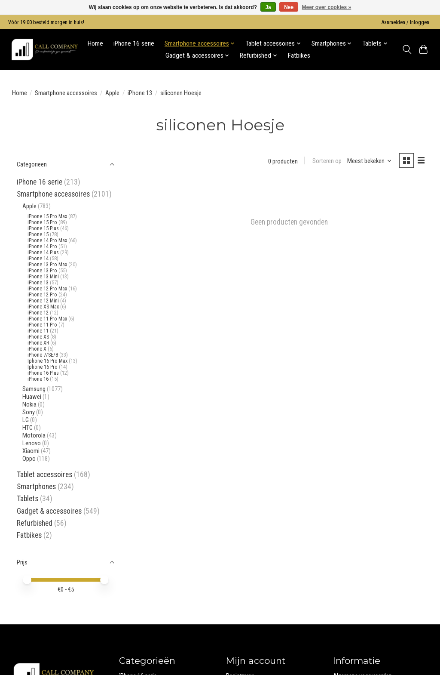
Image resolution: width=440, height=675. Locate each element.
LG (25, 420)
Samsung (34, 389)
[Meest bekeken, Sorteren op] (369, 161)
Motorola (34, 435)
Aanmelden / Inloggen (405, 22)
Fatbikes (299, 55)
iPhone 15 (38, 234)
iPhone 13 (140, 93)
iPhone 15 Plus (43, 228)
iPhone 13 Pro (42, 271)
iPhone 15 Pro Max (47, 216)
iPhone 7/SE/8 (43, 355)
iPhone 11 (38, 331)
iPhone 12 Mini (43, 301)
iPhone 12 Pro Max (47, 289)
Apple (112, 93)
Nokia (29, 404)
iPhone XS (38, 337)
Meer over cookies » (326, 7)
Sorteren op (326, 161)
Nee (288, 7)
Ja (268, 7)
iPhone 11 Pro (42, 325)
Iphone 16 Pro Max (47, 361)
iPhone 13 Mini (43, 277)
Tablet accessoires (44, 474)
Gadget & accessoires (49, 511)
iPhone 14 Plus (43, 253)
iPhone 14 (38, 259)
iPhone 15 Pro (42, 222)
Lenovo (31, 443)
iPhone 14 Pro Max (47, 240)
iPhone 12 (38, 313)
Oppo (29, 458)
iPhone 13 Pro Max (47, 265)
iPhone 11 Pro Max (47, 319)
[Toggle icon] (406, 49)
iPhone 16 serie (133, 43)
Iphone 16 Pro (43, 367)
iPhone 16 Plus (43, 373)
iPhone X (37, 349)
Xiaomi (31, 451)
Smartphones (36, 486)
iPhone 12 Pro (43, 295)
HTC (27, 428)
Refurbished (35, 523)
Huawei (31, 397)
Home (95, 43)
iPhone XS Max (43, 307)
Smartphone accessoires (66, 93)
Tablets (27, 498)
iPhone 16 (38, 379)
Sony (28, 412)
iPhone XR (38, 343)
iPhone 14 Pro (42, 246)
